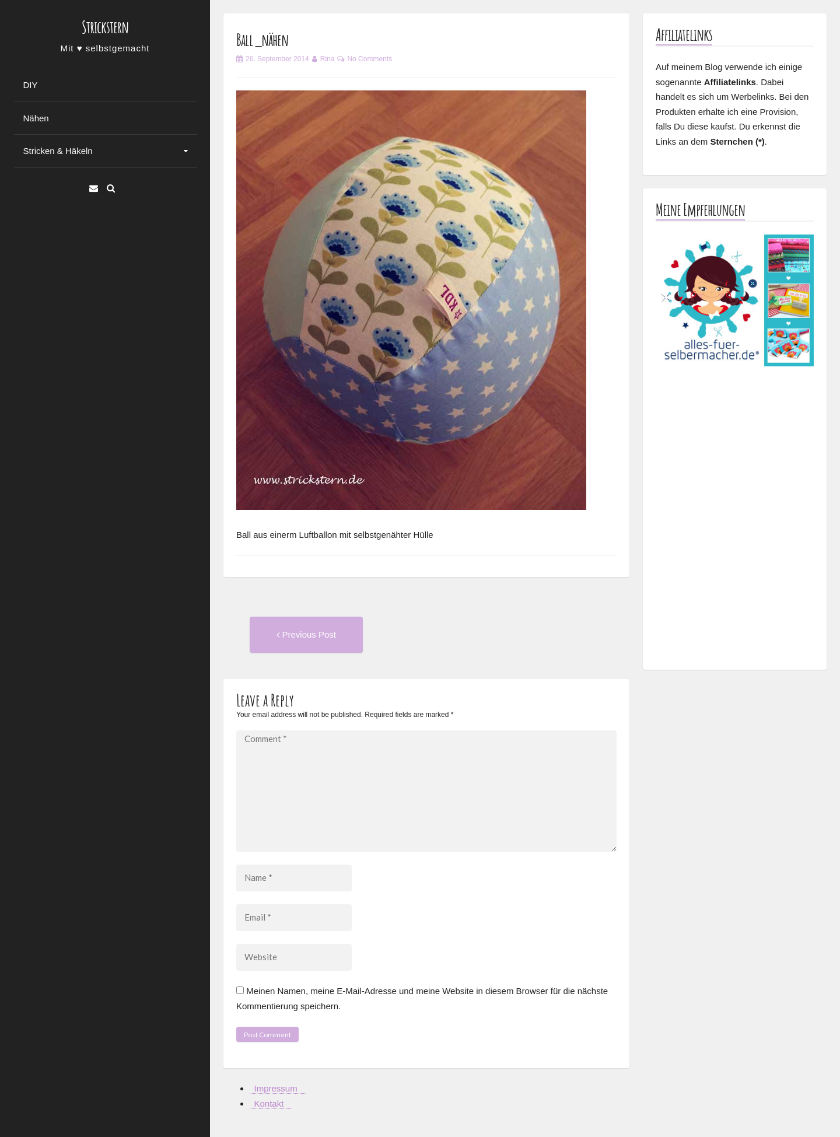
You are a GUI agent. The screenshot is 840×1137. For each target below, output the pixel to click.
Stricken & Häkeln (58, 151)
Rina (327, 59)
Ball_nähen (262, 40)
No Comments (369, 59)
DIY (30, 85)
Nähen (36, 118)
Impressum (276, 1088)
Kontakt (269, 1103)
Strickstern (105, 27)
